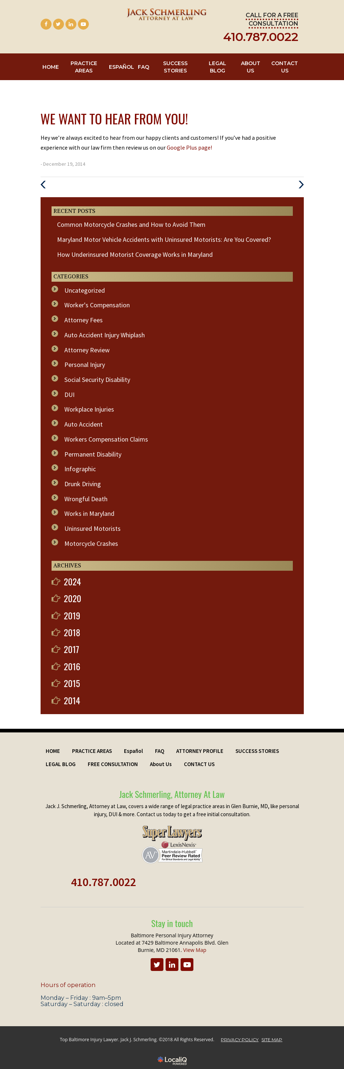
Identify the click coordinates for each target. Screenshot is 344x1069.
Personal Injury (84, 364)
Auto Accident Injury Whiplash (104, 335)
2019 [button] (72, 615)
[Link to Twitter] (58, 24)
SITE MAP (271, 1039)
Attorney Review (87, 350)
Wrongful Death (85, 499)
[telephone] (260, 38)
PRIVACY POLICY (239, 1039)
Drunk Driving (82, 484)
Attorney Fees (83, 320)
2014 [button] (72, 700)
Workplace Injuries (89, 409)
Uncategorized (84, 290)
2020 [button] (73, 598)
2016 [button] (72, 666)
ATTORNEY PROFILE (199, 750)
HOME (50, 67)
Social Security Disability (97, 379)
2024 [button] (72, 581)
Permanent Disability (92, 454)
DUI (69, 394)
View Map (194, 949)
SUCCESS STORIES (175, 67)
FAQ (143, 67)
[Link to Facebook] (46, 24)
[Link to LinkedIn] (70, 24)
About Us (250, 67)
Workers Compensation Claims (106, 439)
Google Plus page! (189, 147)
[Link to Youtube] (83, 24)
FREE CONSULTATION (113, 764)
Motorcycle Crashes (91, 543)
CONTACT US (284, 67)
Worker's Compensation (97, 305)
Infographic (80, 469)
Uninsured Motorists (92, 528)
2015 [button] (72, 683)
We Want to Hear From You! (114, 118)
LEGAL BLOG (217, 67)
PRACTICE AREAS (84, 67)
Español (121, 67)
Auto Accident (83, 424)
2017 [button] (71, 649)
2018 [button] (72, 632)
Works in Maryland (89, 513)
